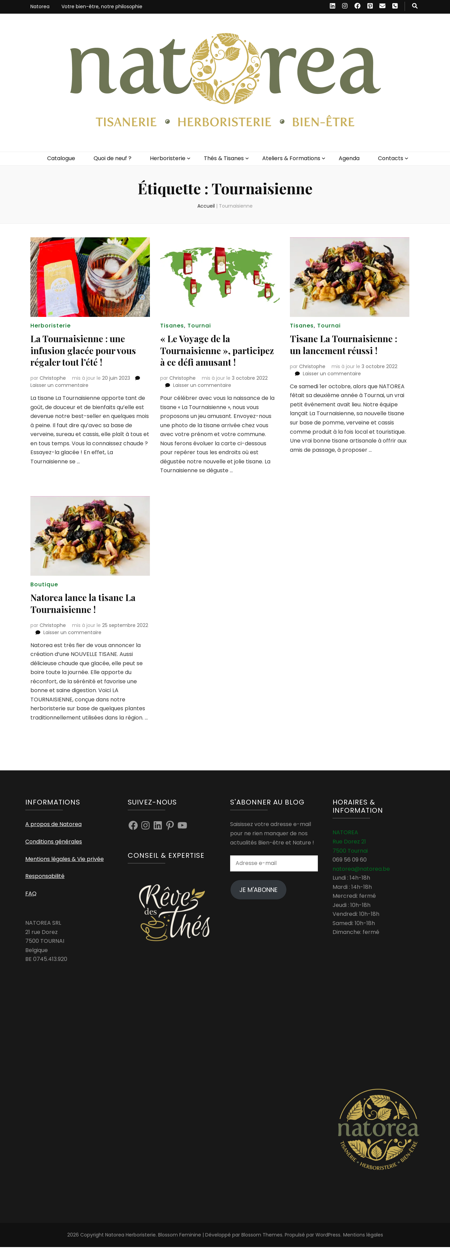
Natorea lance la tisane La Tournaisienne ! (87, 614)
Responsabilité (45, 887)
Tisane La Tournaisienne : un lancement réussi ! (346, 344)
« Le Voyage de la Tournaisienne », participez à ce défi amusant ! (201, 355)
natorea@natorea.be (361, 880)
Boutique (44, 596)
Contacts (390, 158)
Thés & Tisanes (224, 158)
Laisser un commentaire (59, 384)
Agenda (349, 158)
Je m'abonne (258, 900)
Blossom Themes (261, 1245)
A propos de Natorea (53, 835)
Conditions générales (53, 852)
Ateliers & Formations (291, 158)
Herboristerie (167, 158)
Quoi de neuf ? (112, 158)
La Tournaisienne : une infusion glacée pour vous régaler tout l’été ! (86, 350)
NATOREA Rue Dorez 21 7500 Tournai (350, 853)
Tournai (199, 326)
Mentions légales (363, 1245)
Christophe (53, 377)
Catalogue (61, 158)
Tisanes (172, 326)
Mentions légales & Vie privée (64, 870)
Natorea (40, 6)
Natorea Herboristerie (130, 1245)
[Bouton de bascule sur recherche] (415, 6)
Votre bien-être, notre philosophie (101, 6)
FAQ (31, 904)
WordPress (327, 1245)
